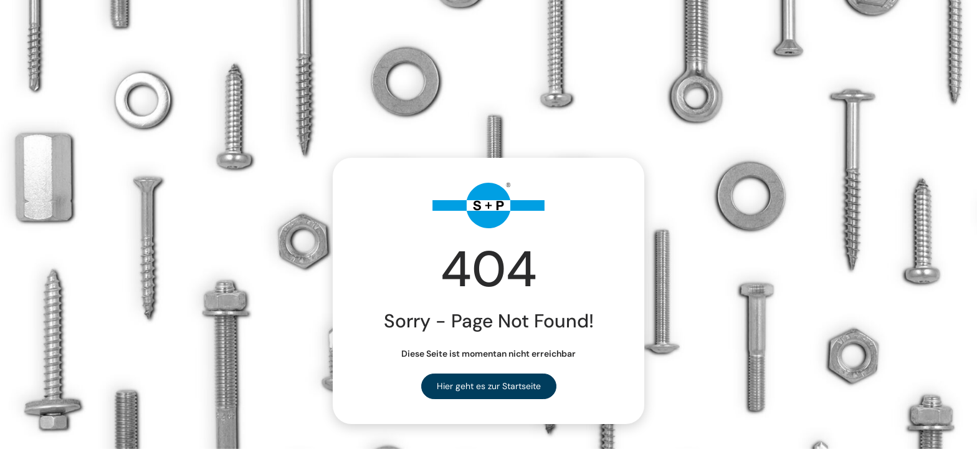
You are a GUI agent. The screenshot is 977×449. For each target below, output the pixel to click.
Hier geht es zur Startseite (489, 386)
